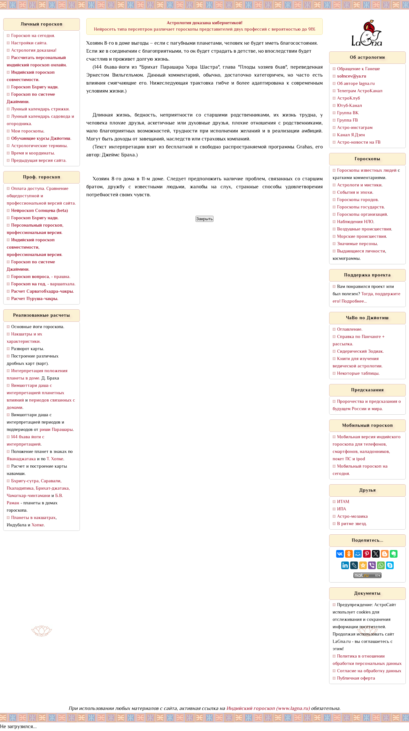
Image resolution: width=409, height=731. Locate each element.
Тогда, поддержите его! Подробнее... (366, 297)
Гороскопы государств (360, 207)
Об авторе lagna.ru (356, 83)
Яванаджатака (21, 459)
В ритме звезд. (352, 524)
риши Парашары (56, 429)
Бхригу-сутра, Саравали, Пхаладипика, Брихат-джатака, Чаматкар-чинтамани (38, 489)
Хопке (38, 525)
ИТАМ (343, 502)
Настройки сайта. (29, 43)
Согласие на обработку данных (369, 671)
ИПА (341, 509)
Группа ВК (348, 113)
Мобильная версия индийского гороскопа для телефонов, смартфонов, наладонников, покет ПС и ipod (367, 448)
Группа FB (347, 120)
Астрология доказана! (33, 50)
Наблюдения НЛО (355, 222)
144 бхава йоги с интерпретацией (25, 440)
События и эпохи (354, 192)
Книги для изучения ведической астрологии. (357, 362)
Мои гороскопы (27, 131)
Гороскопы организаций (362, 214)
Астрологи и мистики (359, 185)
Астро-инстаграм (355, 128)
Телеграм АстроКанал (359, 91)
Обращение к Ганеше (358, 69)
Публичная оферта (356, 678)
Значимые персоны (357, 244)
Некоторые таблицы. (358, 373)
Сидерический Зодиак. (360, 351)
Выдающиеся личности (361, 251)
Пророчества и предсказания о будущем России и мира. (367, 405)
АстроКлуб (348, 98)
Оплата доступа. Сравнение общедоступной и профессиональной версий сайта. (41, 196)
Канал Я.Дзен (351, 135)
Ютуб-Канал (349, 105)
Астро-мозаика (352, 516)
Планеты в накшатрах (33, 518)
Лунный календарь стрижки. (40, 109)
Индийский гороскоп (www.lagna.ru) (268, 709)
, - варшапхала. (43, 284)
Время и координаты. (33, 153)
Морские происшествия (361, 236)
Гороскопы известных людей (367, 170)
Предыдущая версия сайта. (38, 160)
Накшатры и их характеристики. (24, 338)
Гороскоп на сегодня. (33, 36)
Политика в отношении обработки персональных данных (367, 660)
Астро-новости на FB (359, 142)
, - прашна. (40, 277)
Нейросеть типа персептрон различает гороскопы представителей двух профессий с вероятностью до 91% (204, 26)
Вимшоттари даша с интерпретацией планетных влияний (35, 393)
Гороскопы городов (357, 200)
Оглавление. (349, 329)
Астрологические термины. (39, 146)
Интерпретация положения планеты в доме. (37, 374)
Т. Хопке (55, 459)
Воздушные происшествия (364, 229)
